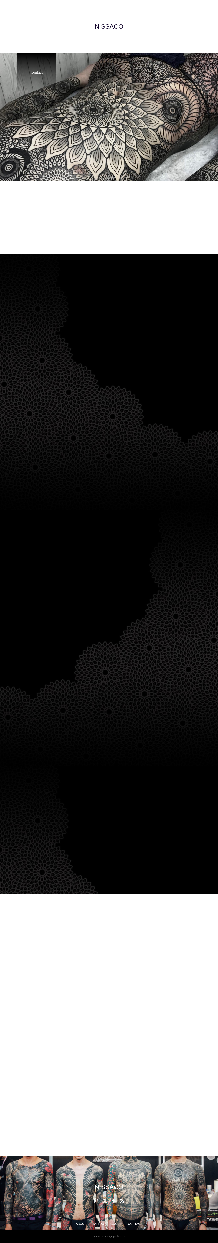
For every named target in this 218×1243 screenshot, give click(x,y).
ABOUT (81, 1224)
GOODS (116, 1224)
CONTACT (135, 1224)
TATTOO (98, 1224)
